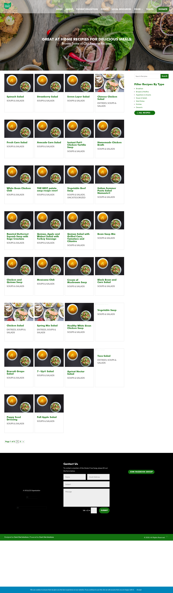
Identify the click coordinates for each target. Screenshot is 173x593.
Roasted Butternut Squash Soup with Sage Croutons (17, 236)
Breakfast (139, 88)
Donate (163, 9)
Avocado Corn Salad (49, 142)
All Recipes (144, 113)
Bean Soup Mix (106, 234)
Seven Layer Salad (78, 97)
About (69, 9)
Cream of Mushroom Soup (77, 281)
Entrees (11, 329)
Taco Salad (103, 386)
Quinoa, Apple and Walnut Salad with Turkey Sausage (48, 236)
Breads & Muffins (142, 92)
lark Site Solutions (47, 549)
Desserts (139, 107)
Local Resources (121, 9)
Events (105, 9)
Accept (139, 590)
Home (59, 9)
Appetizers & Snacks (143, 95)
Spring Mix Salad (47, 326)
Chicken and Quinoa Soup (14, 281)
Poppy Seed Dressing (14, 418)
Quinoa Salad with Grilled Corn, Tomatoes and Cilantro (78, 238)
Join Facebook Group (141, 472)
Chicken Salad (15, 326)
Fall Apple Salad (47, 417)
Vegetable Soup (106, 336)
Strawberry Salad (47, 97)
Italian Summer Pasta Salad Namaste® (106, 190)
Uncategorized (76, 197)
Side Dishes (140, 101)
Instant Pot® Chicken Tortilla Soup (76, 145)
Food (137, 9)
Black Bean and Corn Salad (106, 281)
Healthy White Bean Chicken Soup (79, 327)
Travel (150, 9)
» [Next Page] (23, 442)
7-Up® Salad (45, 371)
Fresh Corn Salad (17, 142)
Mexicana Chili (46, 280)
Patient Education (87, 9)
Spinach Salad (15, 97)
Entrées (139, 104)
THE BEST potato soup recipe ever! (47, 189)
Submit (104, 510)
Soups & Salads (15, 100)
